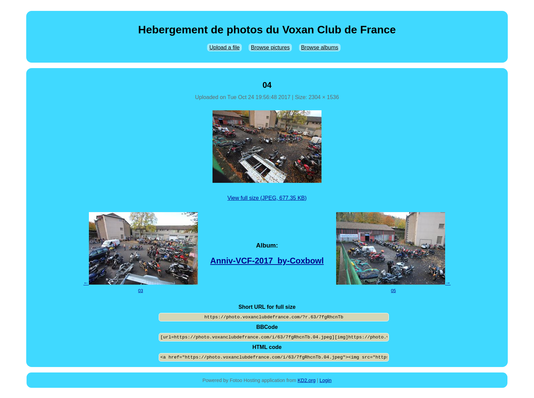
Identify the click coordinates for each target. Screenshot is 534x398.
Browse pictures (270, 47)
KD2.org (307, 380)
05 (393, 290)
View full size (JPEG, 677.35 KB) (267, 198)
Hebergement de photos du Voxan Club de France (267, 29)
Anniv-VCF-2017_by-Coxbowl (267, 260)
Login (325, 380)
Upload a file (224, 47)
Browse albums (319, 47)
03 (140, 290)
